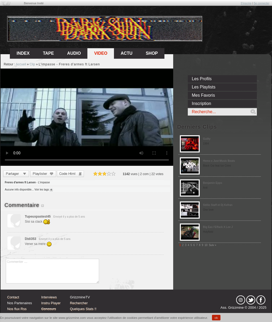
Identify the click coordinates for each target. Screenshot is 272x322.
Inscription (201, 103)
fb (260, 299)
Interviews (49, 297)
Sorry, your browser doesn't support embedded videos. (87, 117)
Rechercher (79, 303)
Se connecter (261, 3)
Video (100, 53)
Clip (32, 64)
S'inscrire (246, 3)
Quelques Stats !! (83, 309)
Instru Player (51, 303)
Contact (13, 297)
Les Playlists (203, 87)
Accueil (21, 64)
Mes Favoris (203, 95)
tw (250, 299)
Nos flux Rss (17, 309)
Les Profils (202, 79)
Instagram (240, 299)
